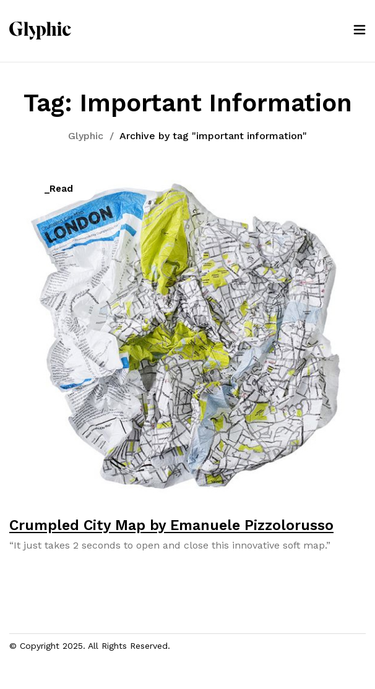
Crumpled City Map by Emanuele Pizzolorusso (171, 525)
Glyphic (85, 136)
